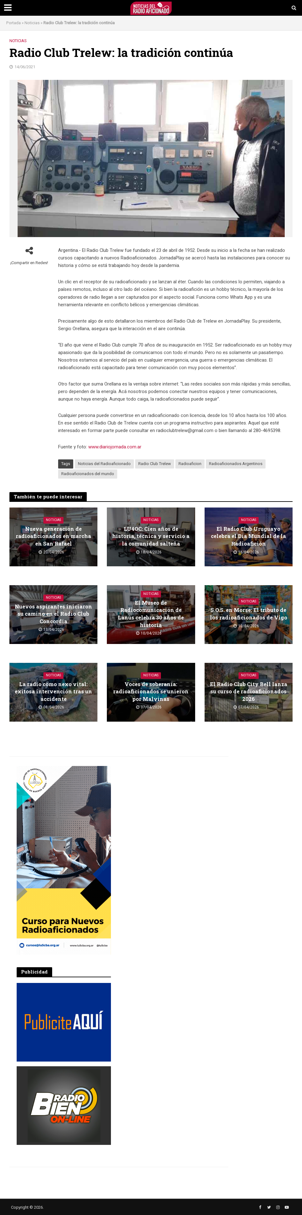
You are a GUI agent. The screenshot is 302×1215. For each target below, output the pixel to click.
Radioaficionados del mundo (87, 474)
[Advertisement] (167, 805)
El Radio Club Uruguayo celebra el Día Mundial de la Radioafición (249, 536)
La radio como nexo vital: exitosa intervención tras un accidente (53, 691)
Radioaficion (189, 464)
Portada (13, 23)
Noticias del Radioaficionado (104, 464)
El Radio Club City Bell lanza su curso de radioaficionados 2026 (249, 691)
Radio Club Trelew (154, 464)
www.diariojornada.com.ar (114, 446)
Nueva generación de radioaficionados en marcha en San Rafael (53, 536)
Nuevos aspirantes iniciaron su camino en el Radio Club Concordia (53, 614)
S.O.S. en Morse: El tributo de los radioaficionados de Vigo (248, 613)
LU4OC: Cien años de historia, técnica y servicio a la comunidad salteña (150, 536)
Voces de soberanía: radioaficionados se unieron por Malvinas (151, 691)
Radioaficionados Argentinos (235, 464)
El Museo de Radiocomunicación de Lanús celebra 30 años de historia (151, 614)
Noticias (32, 23)
